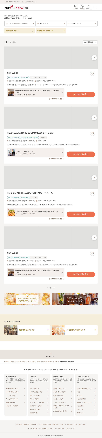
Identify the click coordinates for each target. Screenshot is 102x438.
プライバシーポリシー (44, 424)
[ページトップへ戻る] (51, 354)
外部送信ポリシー (58, 424)
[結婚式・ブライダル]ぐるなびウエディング (16, 361)
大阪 (56, 361)
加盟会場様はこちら (71, 424)
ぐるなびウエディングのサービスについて (40, 428)
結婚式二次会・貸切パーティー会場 (42, 361)
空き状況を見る (80, 94)
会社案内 (19, 424)
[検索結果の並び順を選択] (90, 42)
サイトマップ (70, 428)
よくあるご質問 (59, 428)
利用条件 (33, 424)
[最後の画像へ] (94, 57)
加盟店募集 (82, 424)
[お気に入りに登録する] (92, 73)
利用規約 (26, 424)
